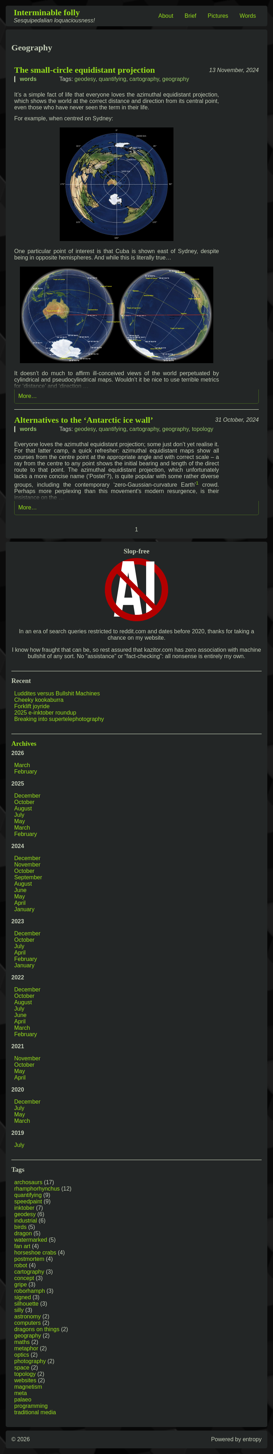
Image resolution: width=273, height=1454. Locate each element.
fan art (22, 1246)
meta (20, 1393)
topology (203, 429)
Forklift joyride (32, 706)
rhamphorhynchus (37, 1189)
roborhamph (29, 1291)
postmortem (29, 1259)
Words (248, 16)
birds (20, 1227)
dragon (23, 1233)
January (24, 909)
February (25, 772)
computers (27, 1323)
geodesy (85, 79)
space (22, 1368)
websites (25, 1380)
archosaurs (28, 1182)
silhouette (26, 1304)
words (28, 79)
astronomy (27, 1316)
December (27, 796)
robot (20, 1265)
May (19, 821)
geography (175, 79)
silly (19, 1310)
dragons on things (36, 1329)
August (23, 808)
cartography (144, 79)
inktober (24, 1208)
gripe (20, 1284)
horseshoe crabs (35, 1253)
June (20, 890)
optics (21, 1355)
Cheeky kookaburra (39, 700)
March (22, 765)
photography (30, 1361)
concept (24, 1278)
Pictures (218, 16)
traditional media (35, 1412)
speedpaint (28, 1201)
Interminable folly (47, 12)
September (28, 877)
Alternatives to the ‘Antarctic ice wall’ (83, 420)
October (24, 802)
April (20, 903)
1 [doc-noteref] (197, 483)
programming (31, 1406)
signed (22, 1297)
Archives (23, 743)
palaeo (22, 1399)
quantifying (112, 79)
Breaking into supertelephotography (59, 719)
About (166, 16)
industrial (25, 1221)
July (19, 815)
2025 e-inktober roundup (45, 713)
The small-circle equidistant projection (84, 70)
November (27, 865)
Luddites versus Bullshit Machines (57, 693)
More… (27, 396)
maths (22, 1342)
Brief (190, 16)
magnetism (28, 1387)
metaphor (26, 1348)
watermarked (30, 1240)
